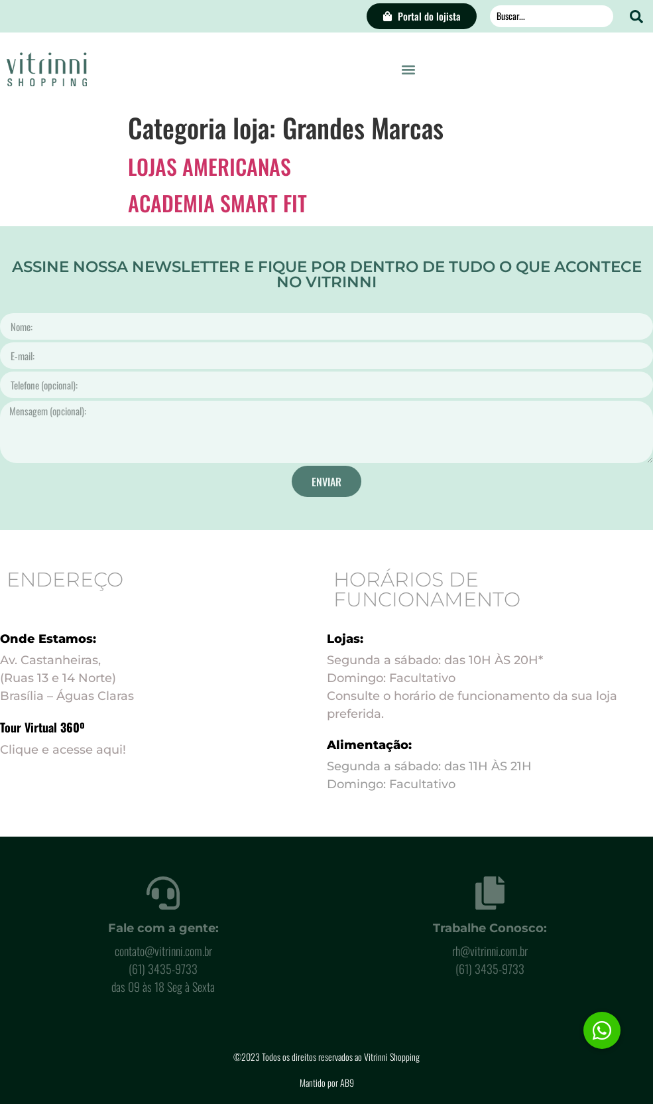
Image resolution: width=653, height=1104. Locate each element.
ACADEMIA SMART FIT (217, 202)
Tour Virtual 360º (42, 727)
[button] (408, 69)
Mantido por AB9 (327, 1082)
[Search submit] (636, 16)
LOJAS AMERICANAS (209, 166)
